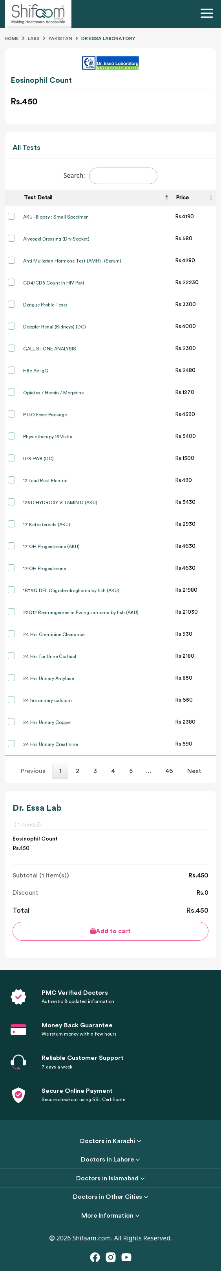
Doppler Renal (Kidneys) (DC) (54, 327)
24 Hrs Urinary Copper (47, 722)
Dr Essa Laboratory (108, 38)
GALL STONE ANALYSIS (49, 348)
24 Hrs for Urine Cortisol (49, 656)
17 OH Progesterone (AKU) (51, 546)
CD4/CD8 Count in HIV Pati (53, 283)
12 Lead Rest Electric (45, 480)
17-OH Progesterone (44, 568)
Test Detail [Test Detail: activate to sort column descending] (38, 198)
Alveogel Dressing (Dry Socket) (56, 239)
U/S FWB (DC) (38, 458)
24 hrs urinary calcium (47, 700)
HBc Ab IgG (35, 370)
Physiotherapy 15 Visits (47, 436)
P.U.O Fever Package (45, 414)
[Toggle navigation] (208, 14)
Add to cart (110, 931)
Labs (34, 38)
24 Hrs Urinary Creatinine (50, 744)
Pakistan (60, 38)
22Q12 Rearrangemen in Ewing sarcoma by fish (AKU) (81, 612)
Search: (111, 176)
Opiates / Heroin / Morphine (53, 392)
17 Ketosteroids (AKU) (46, 524)
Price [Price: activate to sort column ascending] (182, 198)
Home (12, 38)
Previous (33, 771)
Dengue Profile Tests (45, 305)
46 (169, 771)
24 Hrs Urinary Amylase (48, 678)
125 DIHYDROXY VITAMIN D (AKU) (60, 502)
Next (194, 771)
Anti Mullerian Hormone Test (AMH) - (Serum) (72, 261)
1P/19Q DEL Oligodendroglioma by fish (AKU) (71, 590)
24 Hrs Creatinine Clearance (53, 634)
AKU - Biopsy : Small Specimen (56, 217)
